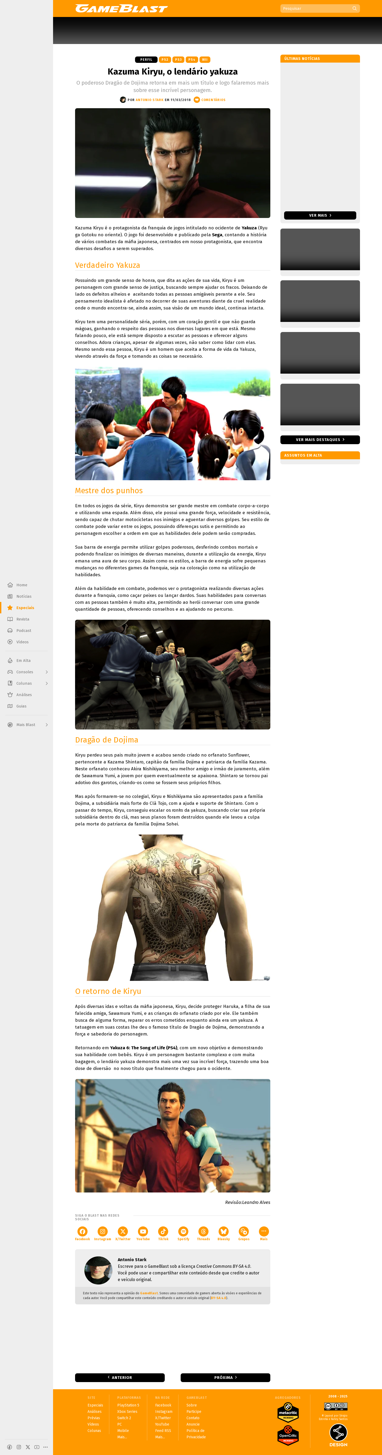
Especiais (95, 1405)
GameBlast (149, 1293)
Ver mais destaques (318, 439)
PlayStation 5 (128, 1405)
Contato (192, 1418)
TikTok (163, 1233)
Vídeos (93, 1424)
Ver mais (320, 215)
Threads (203, 1233)
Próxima (223, 1377)
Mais (264, 1233)
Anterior (122, 1377)
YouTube (143, 1233)
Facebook (82, 1233)
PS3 (178, 60)
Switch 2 (124, 1418)
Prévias (94, 1418)
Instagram (102, 1233)
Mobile (123, 1430)
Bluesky (224, 1233)
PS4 (192, 60)
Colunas (94, 1430)
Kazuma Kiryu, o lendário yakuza (173, 71)
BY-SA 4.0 (218, 1298)
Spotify (183, 1233)
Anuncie (193, 1424)
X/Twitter (123, 1233)
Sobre (191, 1405)
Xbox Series (127, 1411)
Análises (95, 1411)
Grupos (244, 1233)
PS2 (165, 60)
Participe (193, 1411)
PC (119, 1424)
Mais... (122, 1437)
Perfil (146, 60)
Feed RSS (163, 1430)
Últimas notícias (302, 58)
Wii (205, 60)
